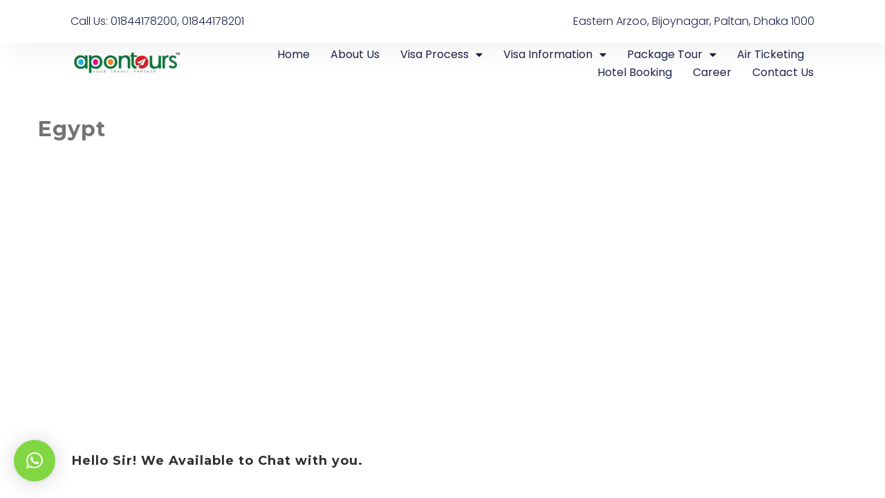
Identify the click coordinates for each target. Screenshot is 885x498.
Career (712, 72)
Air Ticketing (770, 54)
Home (293, 54)
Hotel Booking (634, 72)
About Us (355, 54)
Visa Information (554, 55)
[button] (34, 460)
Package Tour (671, 55)
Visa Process (441, 55)
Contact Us (783, 72)
